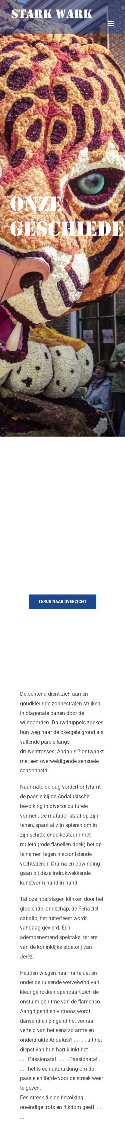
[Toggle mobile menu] (111, 23)
